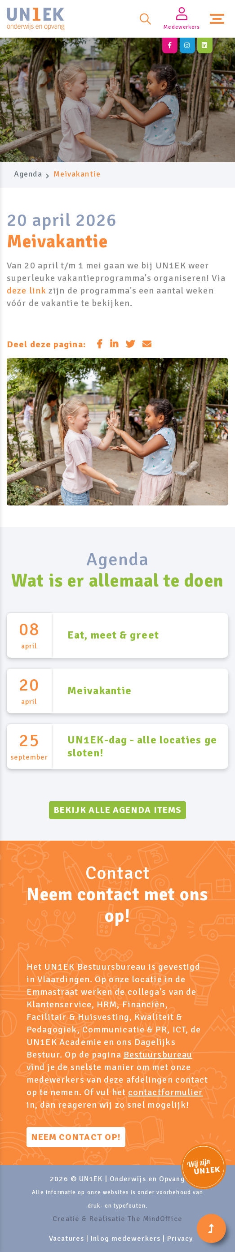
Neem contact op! (76, 1137)
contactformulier (165, 1092)
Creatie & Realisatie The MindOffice (117, 1218)
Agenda (28, 174)
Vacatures (66, 1238)
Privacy (180, 1238)
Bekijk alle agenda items (117, 810)
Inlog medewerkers (125, 1238)
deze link (26, 290)
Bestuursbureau (158, 1054)
